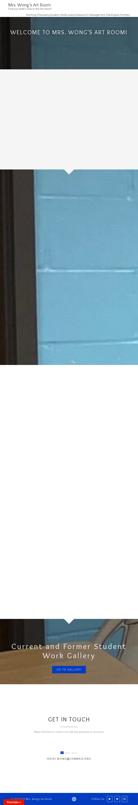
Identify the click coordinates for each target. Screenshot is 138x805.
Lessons (71, 14)
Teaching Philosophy (38, 14)
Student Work (58, 14)
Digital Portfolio (120, 14)
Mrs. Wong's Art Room (29, 4)
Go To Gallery (69, 669)
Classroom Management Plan (93, 14)
